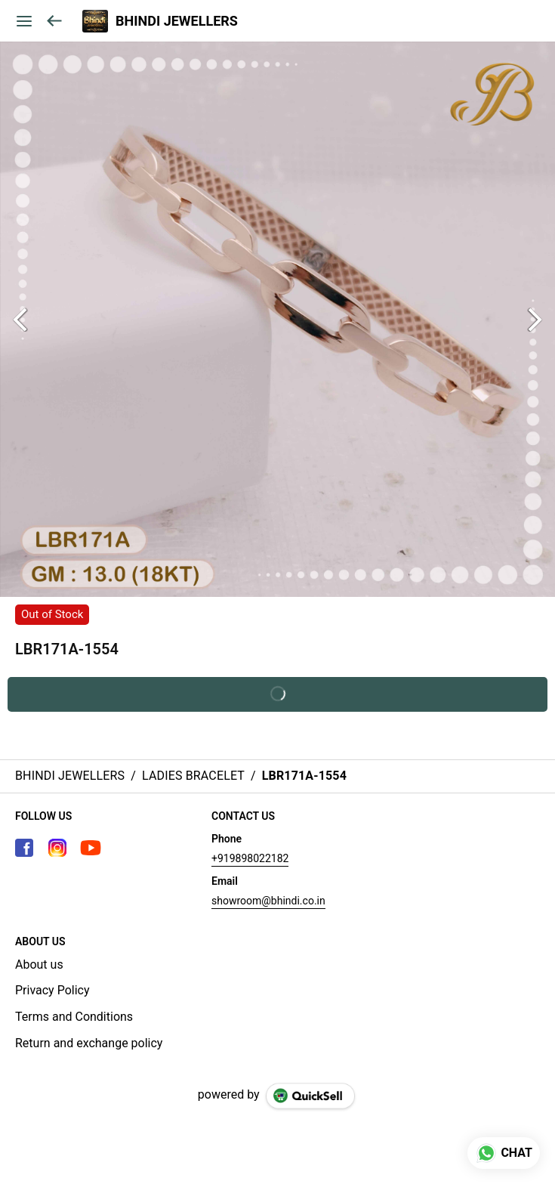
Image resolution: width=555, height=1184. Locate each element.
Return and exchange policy (88, 1043)
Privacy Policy (52, 990)
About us (39, 964)
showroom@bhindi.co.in (268, 901)
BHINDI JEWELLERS (177, 21)
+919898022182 (249, 858)
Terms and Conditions (74, 1016)
